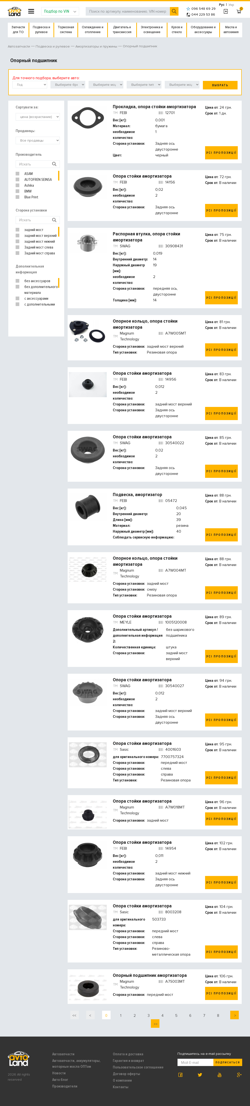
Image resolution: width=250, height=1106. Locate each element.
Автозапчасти (63, 1054)
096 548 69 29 (201, 9)
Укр (231, 5)
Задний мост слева (38, 247)
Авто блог (60, 1079)
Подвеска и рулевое (41, 29)
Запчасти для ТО (18, 29)
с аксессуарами (36, 298)
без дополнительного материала (41, 289)
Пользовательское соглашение (138, 1067)
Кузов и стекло (176, 29)
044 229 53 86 (200, 14)
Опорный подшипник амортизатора (150, 975)
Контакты (120, 1087)
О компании (122, 1080)
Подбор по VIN (60, 11)
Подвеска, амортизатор (137, 495)
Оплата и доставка (128, 1054)
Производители (64, 1086)
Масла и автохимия (231, 29)
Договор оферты (126, 1074)
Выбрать (220, 85)
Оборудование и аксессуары (203, 29)
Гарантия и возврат (128, 1060)
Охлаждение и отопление (92, 29)
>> (155, 1024)
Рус (221, 5)
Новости (59, 1073)
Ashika (29, 185)
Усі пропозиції (221, 153)
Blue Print (31, 197)
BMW (27, 191)
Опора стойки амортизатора (142, 176)
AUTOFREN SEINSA (38, 179)
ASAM (28, 173)
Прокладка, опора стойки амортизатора (154, 107)
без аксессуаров (37, 281)
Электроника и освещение (152, 29)
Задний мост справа (39, 253)
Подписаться (228, 1062)
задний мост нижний (39, 241)
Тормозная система (66, 29)
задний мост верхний (40, 235)
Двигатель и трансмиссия (122, 29)
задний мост (33, 229)
